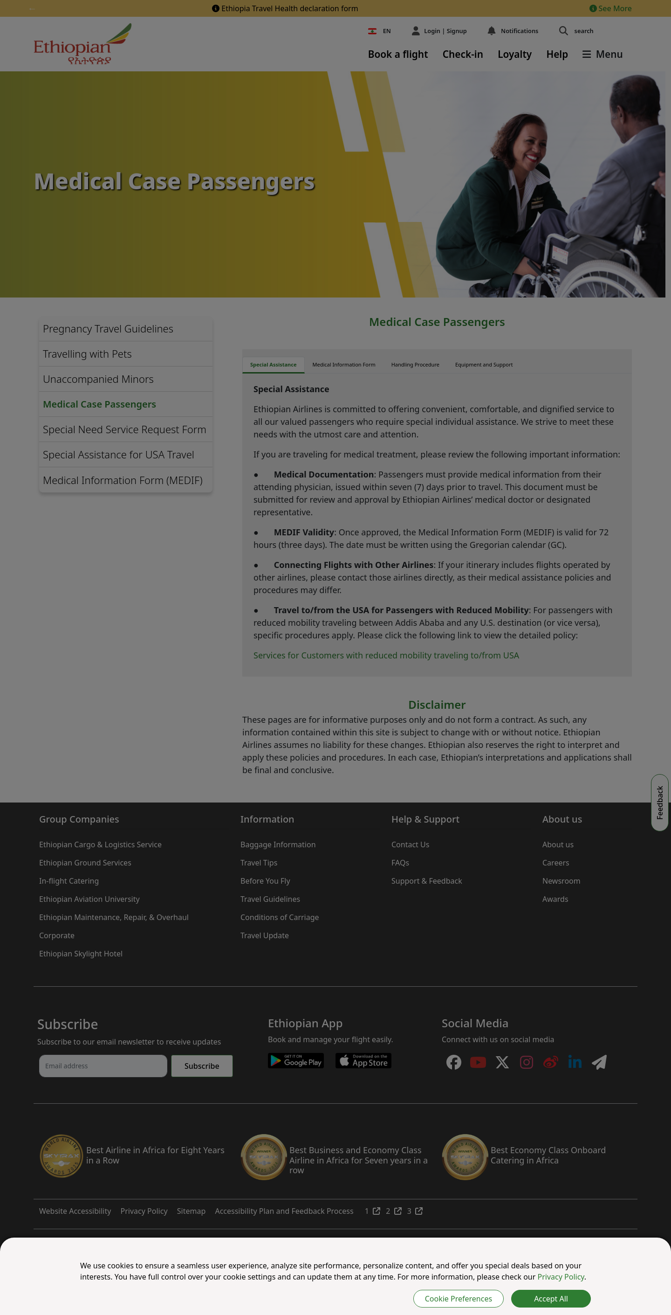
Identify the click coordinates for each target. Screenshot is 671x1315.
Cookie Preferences (458, 1299)
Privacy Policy (561, 1277)
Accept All (551, 1299)
